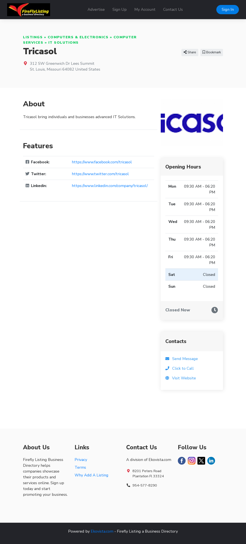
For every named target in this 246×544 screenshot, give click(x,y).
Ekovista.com (102, 531)
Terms (80, 467)
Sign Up (119, 9)
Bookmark (212, 52)
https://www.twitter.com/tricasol (100, 173)
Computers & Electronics (78, 37)
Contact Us (173, 9)
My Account (144, 9)
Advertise (96, 9)
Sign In (228, 9)
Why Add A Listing (91, 475)
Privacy (81, 459)
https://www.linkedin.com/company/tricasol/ (110, 185)
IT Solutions (63, 42)
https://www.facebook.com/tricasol (102, 162)
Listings (33, 37)
